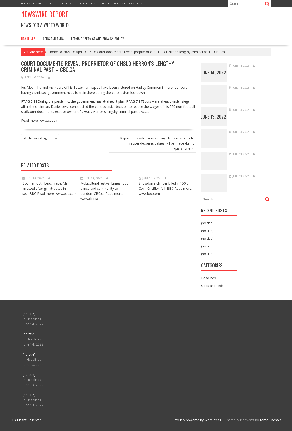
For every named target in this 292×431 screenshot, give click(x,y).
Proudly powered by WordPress (197, 420)
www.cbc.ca (48, 120)
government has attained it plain (101, 101)
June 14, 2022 (213, 72)
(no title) (207, 223)
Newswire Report (44, 14)
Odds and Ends (87, 3)
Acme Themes (271, 420)
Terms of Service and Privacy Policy (122, 3)
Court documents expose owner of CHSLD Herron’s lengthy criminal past (83, 111)
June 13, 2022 (213, 116)
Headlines (68, 3)
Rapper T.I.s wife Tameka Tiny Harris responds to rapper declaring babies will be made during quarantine (157, 143)
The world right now (42, 138)
